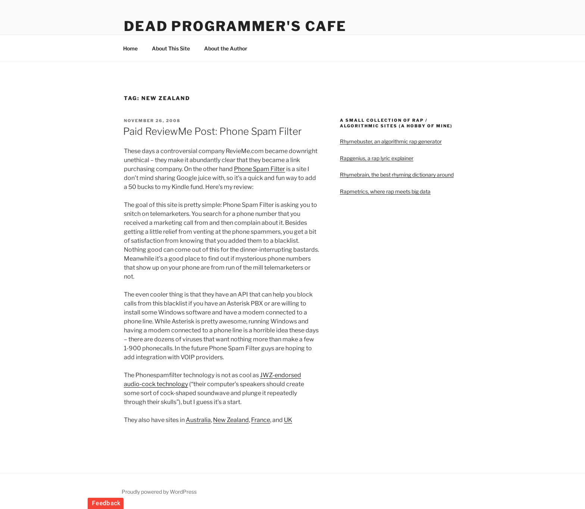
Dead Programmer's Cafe (235, 26)
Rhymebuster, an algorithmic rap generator (391, 141)
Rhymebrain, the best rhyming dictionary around (397, 174)
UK (288, 419)
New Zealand (231, 419)
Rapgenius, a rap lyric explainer (376, 158)
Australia (198, 419)
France (260, 419)
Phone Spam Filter (259, 169)
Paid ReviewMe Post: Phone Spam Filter (212, 131)
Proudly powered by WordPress (159, 491)
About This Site (171, 48)
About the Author (225, 48)
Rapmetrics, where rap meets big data (385, 191)
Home (130, 48)
